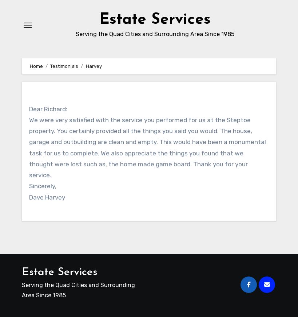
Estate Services (155, 20)
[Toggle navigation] (27, 25)
